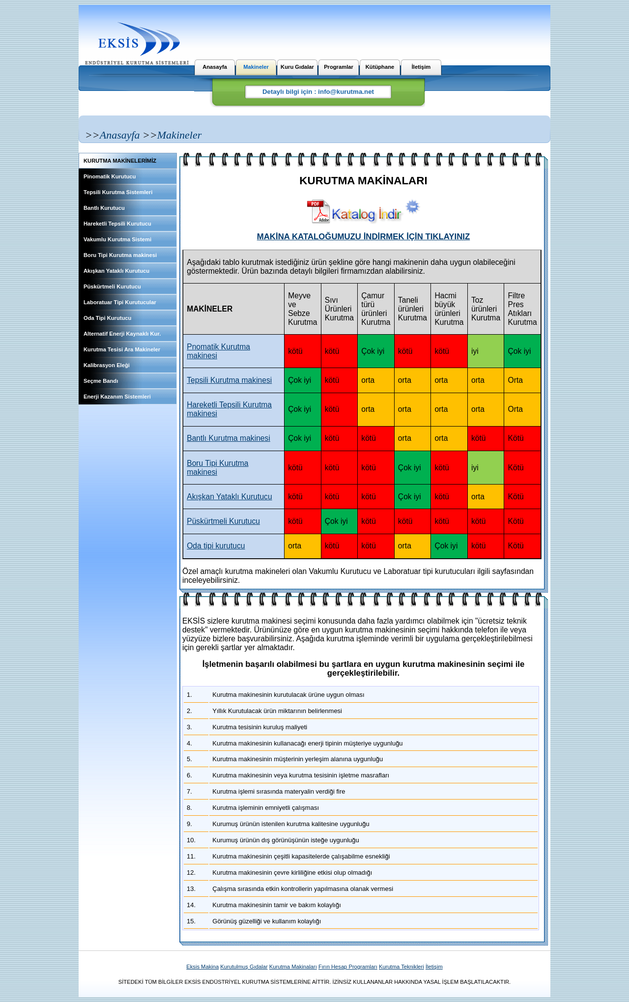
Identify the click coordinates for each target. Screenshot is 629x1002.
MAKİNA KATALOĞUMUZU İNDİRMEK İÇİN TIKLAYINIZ (363, 236)
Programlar (338, 67)
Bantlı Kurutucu (104, 208)
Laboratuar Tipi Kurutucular (120, 302)
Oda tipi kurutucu (216, 546)
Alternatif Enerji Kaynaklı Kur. (122, 334)
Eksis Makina (202, 967)
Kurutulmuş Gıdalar (243, 967)
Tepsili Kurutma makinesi (229, 380)
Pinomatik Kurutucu (110, 176)
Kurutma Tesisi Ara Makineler (122, 349)
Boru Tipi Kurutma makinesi (120, 255)
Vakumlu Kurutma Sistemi (117, 239)
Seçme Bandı (101, 381)
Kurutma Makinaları (293, 967)
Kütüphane (380, 67)
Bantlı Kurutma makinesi (228, 438)
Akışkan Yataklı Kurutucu (116, 271)
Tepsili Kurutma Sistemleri (118, 192)
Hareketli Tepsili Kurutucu (117, 224)
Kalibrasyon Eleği (107, 365)
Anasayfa (214, 67)
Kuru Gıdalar (297, 67)
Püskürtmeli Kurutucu (112, 286)
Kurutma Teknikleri (401, 967)
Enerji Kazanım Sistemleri (117, 397)
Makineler (256, 67)
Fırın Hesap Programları (347, 967)
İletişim (421, 67)
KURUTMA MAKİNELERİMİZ (120, 161)
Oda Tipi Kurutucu (107, 318)
